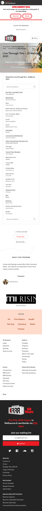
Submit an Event (8, 386)
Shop (4, 394)
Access (5, 464)
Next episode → (21, 242)
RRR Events (6, 373)
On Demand (6, 340)
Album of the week (28, 354)
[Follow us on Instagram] (32, 451)
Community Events (9, 383)
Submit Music (7, 489)
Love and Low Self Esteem (14, 136)
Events (5, 367)
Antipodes (9, 130)
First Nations (19, 319)
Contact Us (6, 461)
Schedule (25, 343)
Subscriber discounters (29, 370)
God (7, 195)
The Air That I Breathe (13, 152)
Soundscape (26, 356)
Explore (24, 340)
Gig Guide (6, 378)
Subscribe (16, 16)
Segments (6, 346)
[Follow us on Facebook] (17, 451)
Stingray (8, 201)
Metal (32, 324)
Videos (24, 362)
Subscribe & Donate (28, 367)
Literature (22, 324)
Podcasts (25, 348)
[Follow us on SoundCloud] (24, 451)
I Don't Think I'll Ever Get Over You (17, 141)
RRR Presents (7, 375)
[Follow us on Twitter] (10, 451)
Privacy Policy (7, 475)
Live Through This (18, 46)
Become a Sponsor (9, 497)
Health (31, 319)
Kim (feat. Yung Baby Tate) (14, 92)
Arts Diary (6, 381)
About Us (6, 458)
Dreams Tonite (10, 190)
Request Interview (8, 486)
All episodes (21, 237)
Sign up (21, 443)
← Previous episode (21, 231)
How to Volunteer (8, 483)
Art (9, 319)
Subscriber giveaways (29, 373)
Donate (27, 16)
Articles (24, 359)
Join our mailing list (21, 432)
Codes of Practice (8, 470)
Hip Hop (10, 324)
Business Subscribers (9, 503)
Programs (25, 346)
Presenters (25, 351)
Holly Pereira (21, 48)
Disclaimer (6, 472)
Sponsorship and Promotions (12, 494)
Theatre (21, 329)
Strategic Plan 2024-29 (10, 467)
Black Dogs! (9, 98)
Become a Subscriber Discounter (13, 500)
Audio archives (7, 351)
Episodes (6, 348)
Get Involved (7, 480)
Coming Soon (7, 370)
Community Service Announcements (14, 505)
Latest (5, 343)
